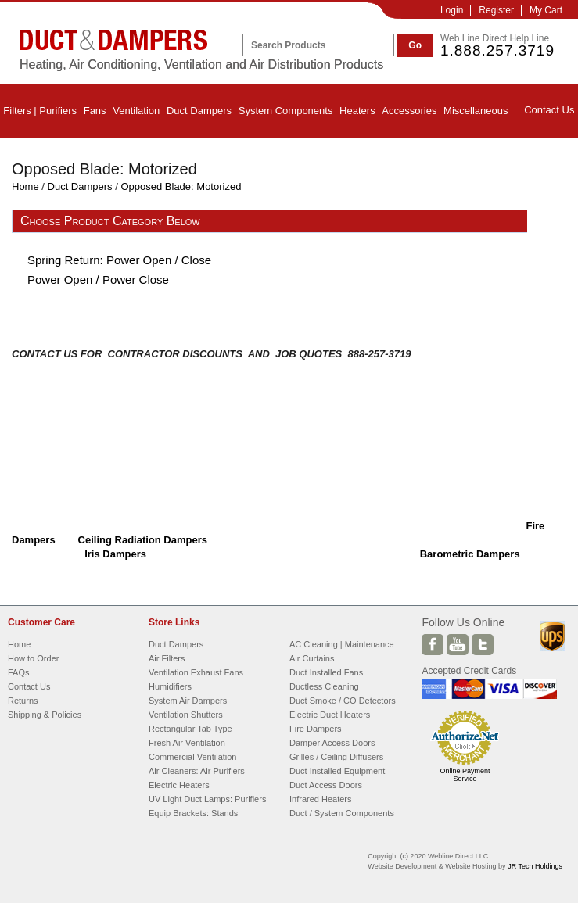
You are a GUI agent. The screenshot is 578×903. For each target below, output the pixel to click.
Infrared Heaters (320, 799)
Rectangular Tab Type (190, 728)
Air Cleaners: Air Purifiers (197, 771)
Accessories (409, 110)
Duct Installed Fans (326, 672)
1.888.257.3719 (497, 50)
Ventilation (136, 110)
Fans (95, 110)
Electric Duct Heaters (329, 714)
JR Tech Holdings (535, 866)
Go (415, 45)
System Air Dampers (188, 700)
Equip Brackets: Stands (193, 813)
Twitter (483, 644)
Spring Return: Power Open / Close (119, 260)
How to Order (33, 658)
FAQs (19, 672)
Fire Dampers (315, 728)
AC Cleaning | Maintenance (341, 644)
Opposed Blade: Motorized (180, 186)
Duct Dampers (199, 110)
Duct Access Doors (325, 785)
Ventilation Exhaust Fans (196, 672)
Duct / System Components (341, 813)
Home (25, 186)
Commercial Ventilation (193, 756)
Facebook (432, 644)
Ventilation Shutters (186, 714)
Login (451, 10)
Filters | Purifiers (40, 110)
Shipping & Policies (44, 714)
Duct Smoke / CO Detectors (342, 700)
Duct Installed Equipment (337, 771)
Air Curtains (311, 658)
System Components (286, 110)
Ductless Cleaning (324, 686)
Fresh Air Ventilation (187, 742)
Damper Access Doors (332, 742)
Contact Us (549, 110)
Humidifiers (170, 686)
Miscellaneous (475, 110)
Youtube (458, 644)
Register (496, 10)
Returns (23, 700)
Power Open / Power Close (98, 279)
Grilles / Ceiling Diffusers (336, 756)
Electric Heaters (179, 785)
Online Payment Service (465, 775)
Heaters (357, 110)
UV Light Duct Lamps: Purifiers (207, 799)
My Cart (546, 10)
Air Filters (167, 658)
